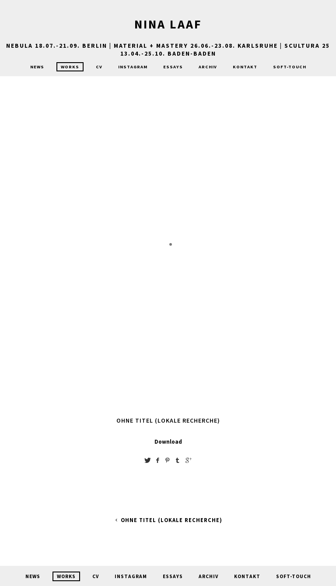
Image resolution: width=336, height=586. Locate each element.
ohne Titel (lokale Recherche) (168, 520)
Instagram (132, 67)
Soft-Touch (289, 67)
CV (99, 67)
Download (168, 441)
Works (70, 67)
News (37, 67)
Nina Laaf (168, 24)
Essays (173, 67)
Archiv (208, 67)
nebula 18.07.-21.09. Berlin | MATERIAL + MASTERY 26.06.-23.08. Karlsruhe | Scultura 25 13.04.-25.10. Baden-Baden (168, 49)
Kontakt (245, 67)
